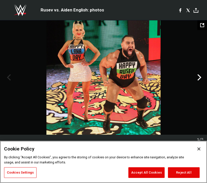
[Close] (198, 149)
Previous (8, 77)
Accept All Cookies (146, 172)
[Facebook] (180, 10)
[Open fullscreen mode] (202, 25)
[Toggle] (196, 10)
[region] (103, 162)
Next (198, 77)
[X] (188, 10)
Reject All (183, 172)
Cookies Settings (20, 172)
